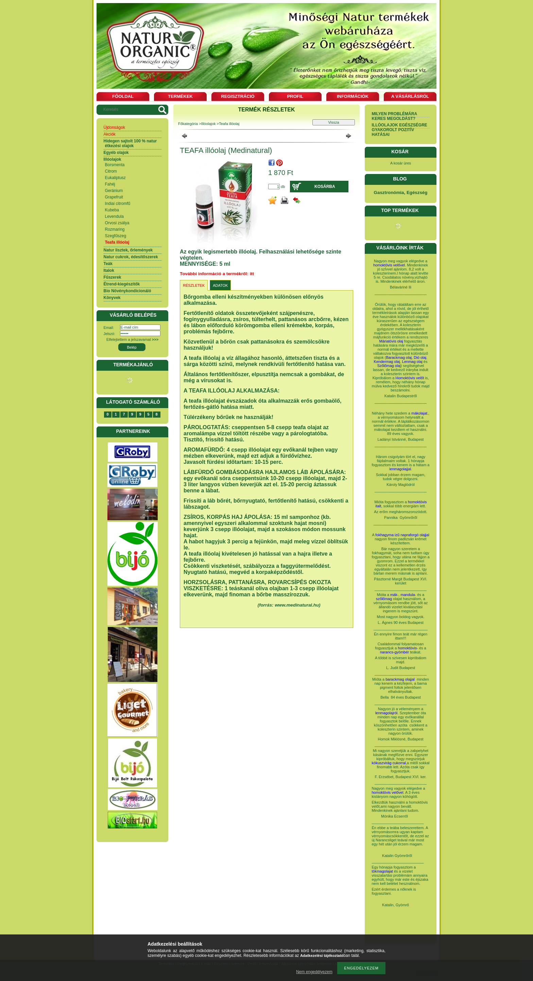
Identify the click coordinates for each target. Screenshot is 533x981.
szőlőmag (384, 599)
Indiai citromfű (118, 203)
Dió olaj (420, 357)
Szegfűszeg (115, 235)
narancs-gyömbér (394, 652)
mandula (407, 595)
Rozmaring (115, 229)
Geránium (114, 190)
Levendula (114, 216)
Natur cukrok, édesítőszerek (131, 257)
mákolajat (419, 413)
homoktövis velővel (389, 265)
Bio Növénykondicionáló (127, 290)
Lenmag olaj (412, 362)
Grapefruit (114, 197)
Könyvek (112, 297)
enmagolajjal (400, 469)
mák (393, 595)
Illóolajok (112, 159)
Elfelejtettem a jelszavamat (132, 339)
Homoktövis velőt (410, 378)
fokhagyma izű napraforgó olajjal (402, 535)
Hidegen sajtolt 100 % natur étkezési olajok (130, 143)
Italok (109, 270)
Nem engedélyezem (314, 971)
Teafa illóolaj (117, 242)
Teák (108, 263)
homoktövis (407, 648)
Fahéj (110, 184)
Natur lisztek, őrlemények (128, 250)
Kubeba (112, 210)
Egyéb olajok (116, 152)
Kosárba (324, 186)
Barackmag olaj (399, 357)
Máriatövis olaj (391, 341)
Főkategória (188, 124)
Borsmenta (115, 164)
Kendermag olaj (387, 362)
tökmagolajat (382, 871)
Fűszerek (112, 277)
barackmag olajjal (400, 679)
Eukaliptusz (115, 177)
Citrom (111, 171)
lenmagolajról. (386, 713)
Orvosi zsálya (117, 223)
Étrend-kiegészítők (122, 284)
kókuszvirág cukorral (389, 763)
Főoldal (123, 96)
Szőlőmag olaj (389, 366)
